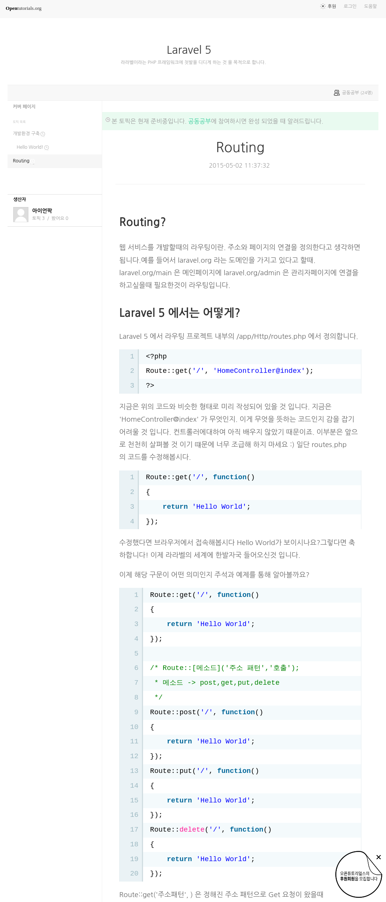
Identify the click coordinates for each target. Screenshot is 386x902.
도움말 (370, 6)
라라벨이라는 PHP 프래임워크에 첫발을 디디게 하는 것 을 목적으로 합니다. (193, 62)
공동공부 (199, 121)
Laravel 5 (192, 50)
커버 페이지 (24, 106)
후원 (332, 6)
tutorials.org (24, 8)
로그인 (350, 6)
